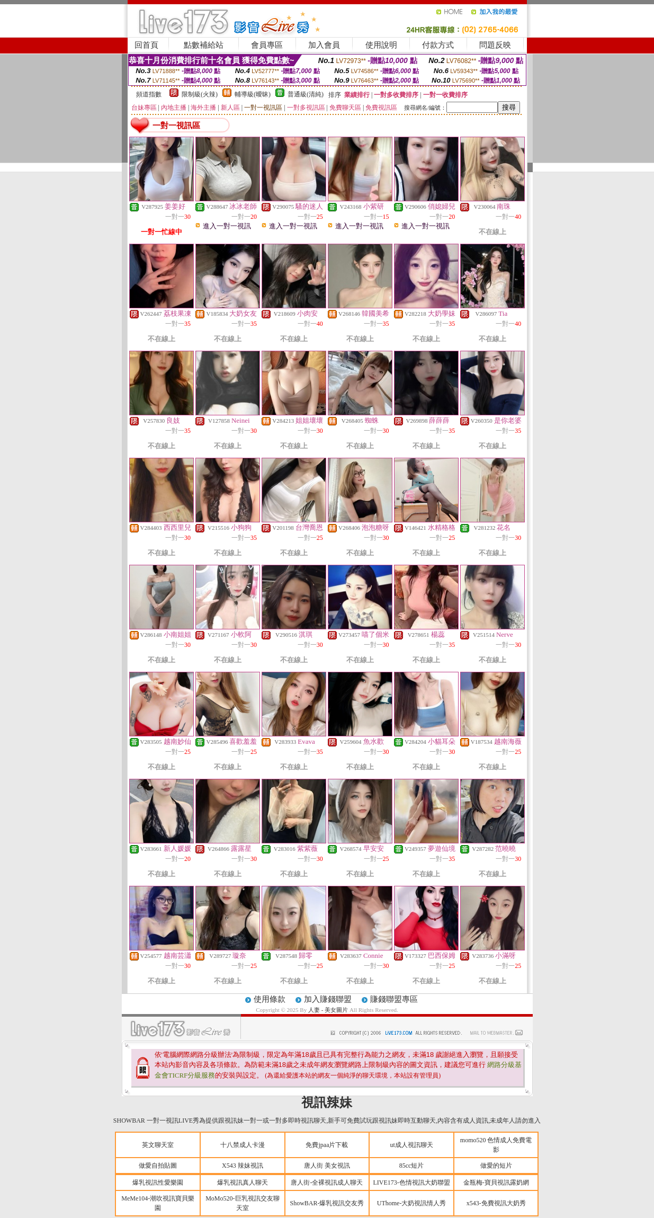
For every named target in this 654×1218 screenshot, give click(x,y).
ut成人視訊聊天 (411, 1145)
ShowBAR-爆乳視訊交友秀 (327, 1203)
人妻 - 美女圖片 (328, 1010)
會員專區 (267, 45)
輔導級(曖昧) (253, 94)
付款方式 (438, 45)
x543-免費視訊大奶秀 (496, 1203)
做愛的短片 (496, 1165)
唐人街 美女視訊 (327, 1165)
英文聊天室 (158, 1145)
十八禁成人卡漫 (242, 1145)
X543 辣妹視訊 (242, 1165)
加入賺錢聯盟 (328, 999)
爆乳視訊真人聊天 (242, 1182)
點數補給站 (203, 45)
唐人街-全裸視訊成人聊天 (327, 1182)
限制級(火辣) (200, 94)
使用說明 (381, 45)
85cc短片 (411, 1165)
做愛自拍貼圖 (158, 1165)
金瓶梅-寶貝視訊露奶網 (496, 1182)
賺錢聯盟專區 (394, 999)
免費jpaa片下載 (327, 1145)
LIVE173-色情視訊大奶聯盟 (411, 1182)
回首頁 (146, 45)
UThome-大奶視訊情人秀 (411, 1203)
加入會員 (324, 45)
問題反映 (495, 45)
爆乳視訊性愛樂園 (157, 1182)
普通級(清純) (306, 94)
